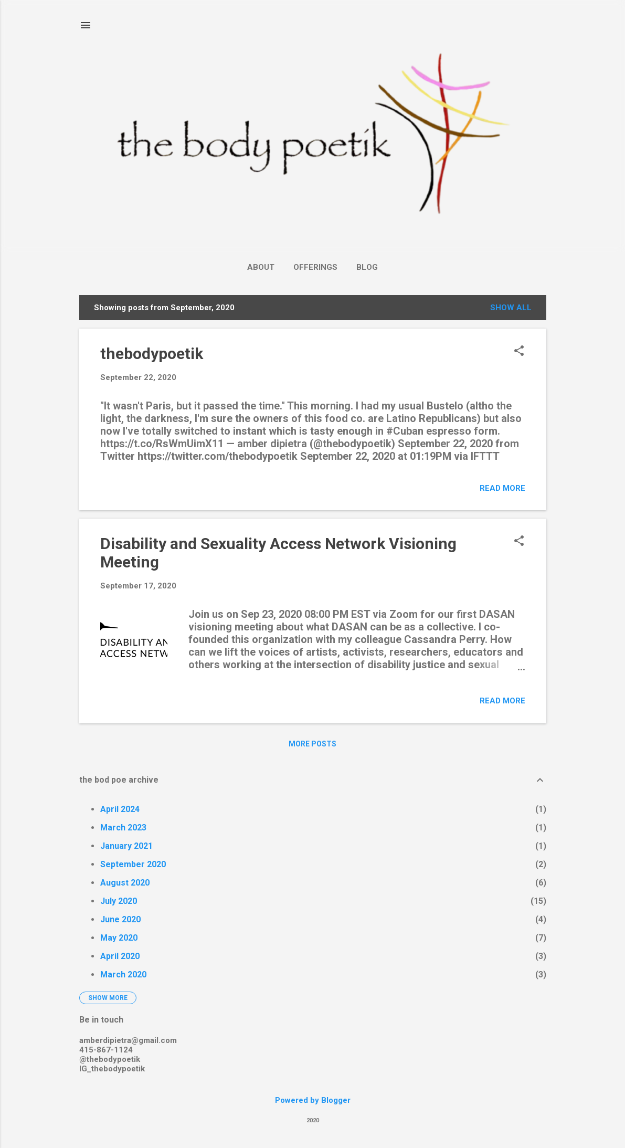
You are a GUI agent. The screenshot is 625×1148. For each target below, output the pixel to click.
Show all (511, 307)
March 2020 (123, 975)
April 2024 (120, 809)
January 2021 (126, 846)
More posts (312, 744)
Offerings (315, 267)
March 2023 (123, 828)
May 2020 (118, 938)
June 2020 (120, 919)
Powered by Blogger (313, 1100)
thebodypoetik (151, 353)
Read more (502, 488)
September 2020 (133, 864)
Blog (367, 267)
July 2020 (118, 901)
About (260, 267)
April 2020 (120, 956)
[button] (519, 351)
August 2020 (125, 883)
